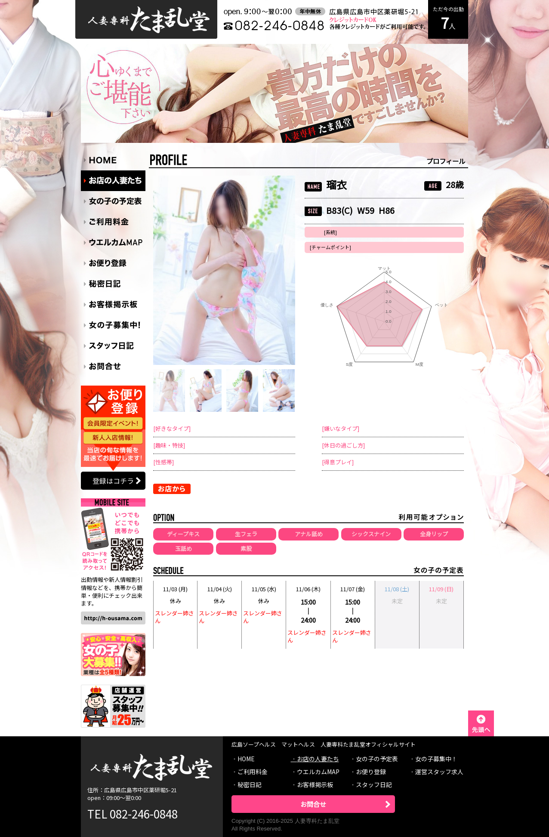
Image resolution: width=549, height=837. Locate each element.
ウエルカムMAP (318, 771)
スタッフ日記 (374, 784)
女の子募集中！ (436, 758)
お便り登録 (371, 771)
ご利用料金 (252, 771)
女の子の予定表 (377, 758)
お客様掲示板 (315, 784)
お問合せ (313, 804)
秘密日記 (249, 784)
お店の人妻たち (318, 758)
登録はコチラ (113, 481)
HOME (246, 758)
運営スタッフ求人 (439, 771)
